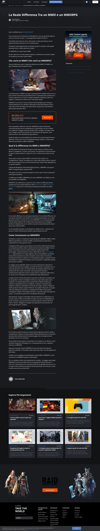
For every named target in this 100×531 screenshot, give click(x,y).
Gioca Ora (47, 117)
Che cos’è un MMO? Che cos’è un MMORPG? (79, 66)
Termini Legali (78, 517)
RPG (25, 38)
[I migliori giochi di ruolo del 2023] (78, 443)
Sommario (69, 63)
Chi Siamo (77, 510)
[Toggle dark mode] (85, 2)
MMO (24, 32)
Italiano (18, 518)
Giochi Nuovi (41, 514)
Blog (12, 5)
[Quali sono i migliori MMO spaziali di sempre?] (50, 413)
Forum (64, 510)
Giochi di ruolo (18, 5)
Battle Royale (38, 185)
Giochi (29, 2)
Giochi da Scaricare (43, 516)
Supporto (64, 513)
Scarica (78, 55)
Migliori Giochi (42, 521)
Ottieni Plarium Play (55, 2)
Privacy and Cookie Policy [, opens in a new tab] (33, 529)
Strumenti (44, 2)
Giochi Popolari (42, 512)
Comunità (36, 2)
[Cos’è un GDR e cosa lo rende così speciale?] (22, 413)
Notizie (64, 515)
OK (76, 528)
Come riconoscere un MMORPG (75, 72)
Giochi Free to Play (43, 519)
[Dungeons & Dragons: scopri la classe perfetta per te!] (22, 443)
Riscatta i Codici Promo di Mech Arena (54, 524)
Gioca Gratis (50, 490)
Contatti (77, 515)
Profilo (95, 2)
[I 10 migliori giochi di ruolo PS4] (78, 413)
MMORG (29, 32)
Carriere (77, 513)
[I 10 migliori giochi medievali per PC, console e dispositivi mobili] (50, 443)
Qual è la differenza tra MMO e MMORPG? (78, 69)
